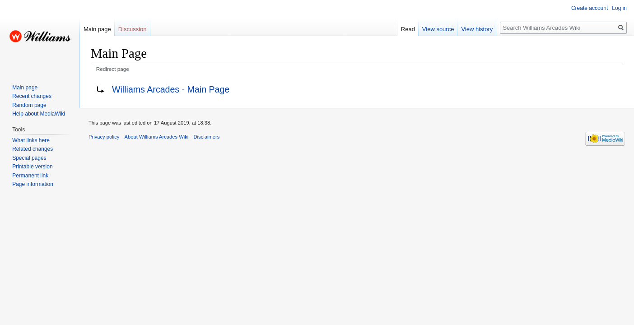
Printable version (32, 166)
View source (438, 29)
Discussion (132, 29)
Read (408, 29)
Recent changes (31, 96)
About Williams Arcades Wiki (157, 136)
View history (477, 29)
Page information (32, 184)
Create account (589, 8)
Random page (29, 105)
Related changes (32, 149)
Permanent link (30, 175)
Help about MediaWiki (38, 114)
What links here (31, 140)
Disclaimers (207, 136)
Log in (619, 8)
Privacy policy (104, 136)
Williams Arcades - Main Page (170, 89)
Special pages (29, 158)
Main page (97, 29)
